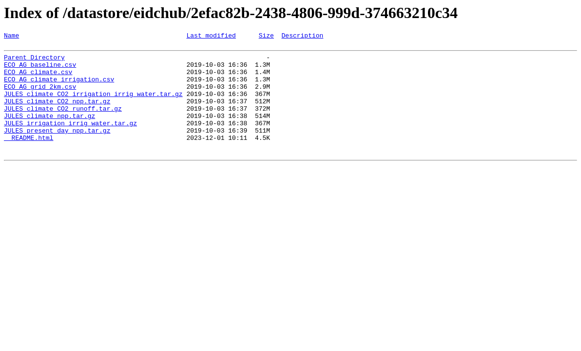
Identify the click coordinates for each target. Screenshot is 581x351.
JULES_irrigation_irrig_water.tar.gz (70, 140)
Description (302, 36)
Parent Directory (34, 61)
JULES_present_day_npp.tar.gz (57, 149)
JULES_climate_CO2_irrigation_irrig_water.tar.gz (93, 105)
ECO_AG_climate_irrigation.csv (59, 87)
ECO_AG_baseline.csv (40, 70)
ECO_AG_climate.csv (38, 79)
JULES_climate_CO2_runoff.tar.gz (63, 122)
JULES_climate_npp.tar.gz (49, 131)
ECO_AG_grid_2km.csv (40, 96)
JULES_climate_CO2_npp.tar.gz (57, 114)
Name (11, 36)
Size (266, 36)
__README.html (28, 158)
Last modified (210, 36)
